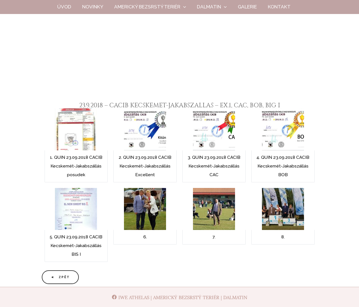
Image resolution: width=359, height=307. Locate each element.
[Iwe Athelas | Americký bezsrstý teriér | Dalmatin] (179, 297)
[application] (188, 7)
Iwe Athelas (179, 64)
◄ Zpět (60, 277)
